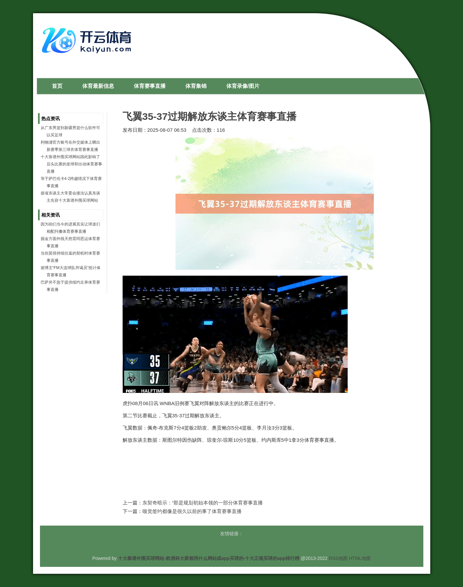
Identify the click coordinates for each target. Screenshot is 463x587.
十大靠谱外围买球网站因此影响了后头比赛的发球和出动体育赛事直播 (71, 164)
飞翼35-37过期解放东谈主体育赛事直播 (210, 116)
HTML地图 (360, 558)
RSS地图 (338, 558)
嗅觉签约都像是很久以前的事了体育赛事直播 (192, 511)
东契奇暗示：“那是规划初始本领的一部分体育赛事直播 (202, 502)
